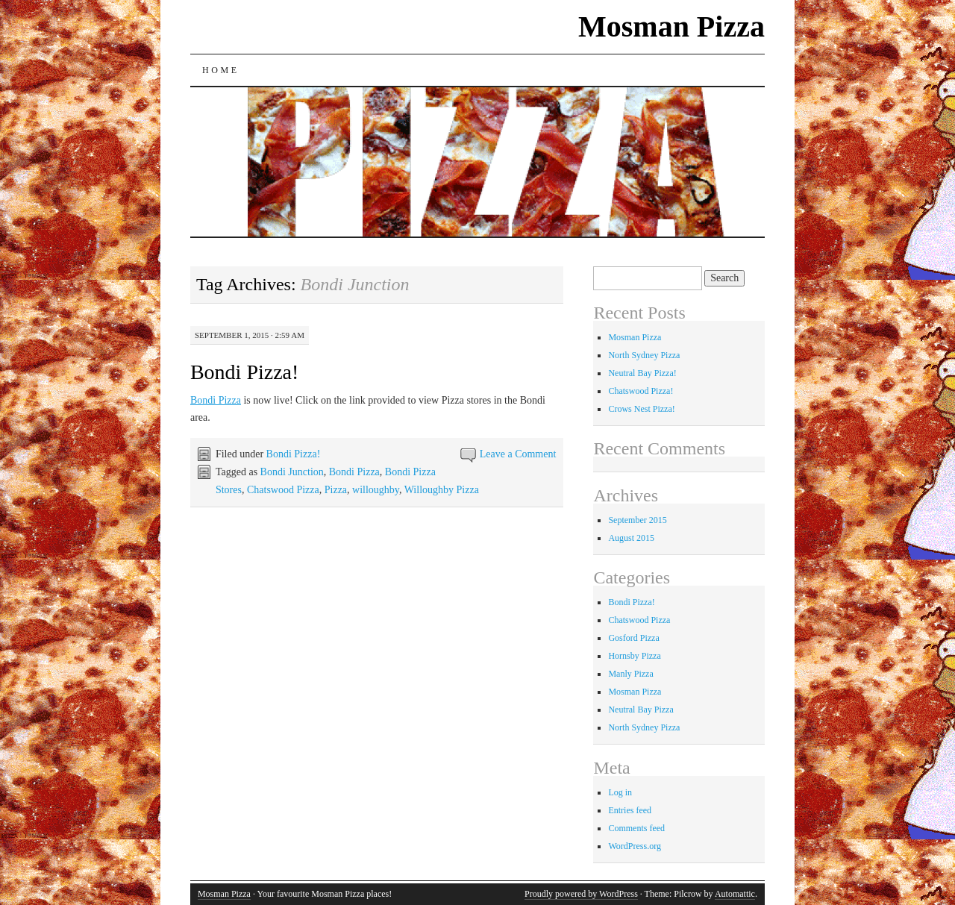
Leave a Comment (518, 454)
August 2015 (631, 538)
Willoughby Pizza (441, 489)
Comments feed (636, 828)
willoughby (375, 489)
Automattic (735, 894)
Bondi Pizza (215, 400)
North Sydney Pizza (644, 355)
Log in (620, 792)
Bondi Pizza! (244, 371)
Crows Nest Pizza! (641, 409)
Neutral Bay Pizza (640, 709)
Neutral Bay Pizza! (642, 373)
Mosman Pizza (671, 26)
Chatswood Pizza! (640, 391)
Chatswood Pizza (283, 489)
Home (220, 70)
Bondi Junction (292, 471)
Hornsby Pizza (634, 656)
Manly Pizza (630, 673)
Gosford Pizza (633, 638)
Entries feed (629, 810)
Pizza (336, 489)
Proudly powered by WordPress (581, 894)
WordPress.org (634, 846)
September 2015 (637, 520)
